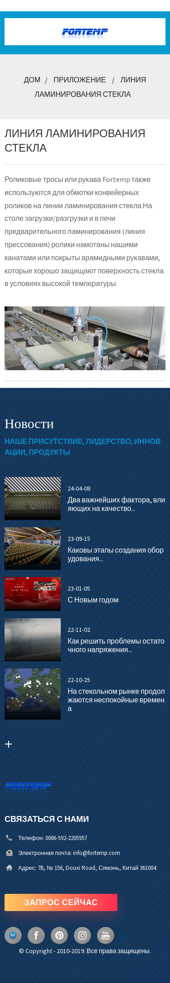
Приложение (79, 79)
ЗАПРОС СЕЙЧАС (60, 902)
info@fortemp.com (96, 853)
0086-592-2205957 (66, 838)
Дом (32, 79)
